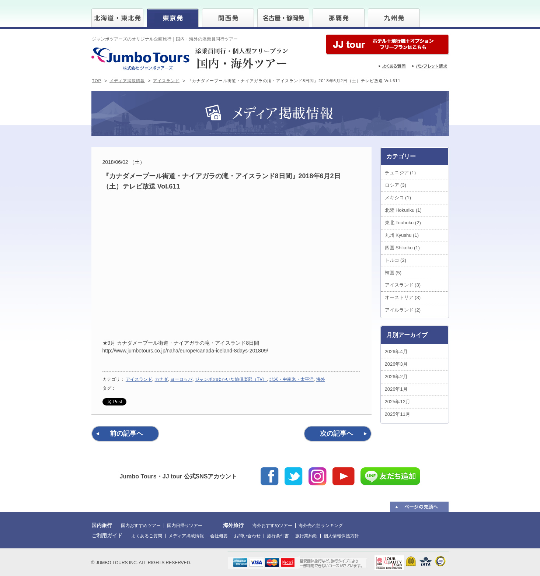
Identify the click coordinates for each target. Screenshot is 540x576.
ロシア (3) (396, 185)
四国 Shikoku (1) (402, 247)
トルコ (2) (396, 260)
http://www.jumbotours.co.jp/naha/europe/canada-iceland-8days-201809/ (185, 351)
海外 (320, 379)
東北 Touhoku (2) (403, 222)
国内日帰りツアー (184, 525)
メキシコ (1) (398, 197)
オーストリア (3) (403, 297)
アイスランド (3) (403, 285)
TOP (96, 80)
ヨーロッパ (181, 379)
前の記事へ (126, 433)
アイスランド (166, 80)
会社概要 (219, 535)
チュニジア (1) (400, 172)
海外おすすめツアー (272, 525)
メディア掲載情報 (127, 80)
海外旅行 (233, 525)
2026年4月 (396, 351)
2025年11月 (397, 414)
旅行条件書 (278, 535)
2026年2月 (396, 376)
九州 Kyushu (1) (402, 235)
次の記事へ (336, 433)
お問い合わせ (247, 535)
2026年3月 (396, 364)
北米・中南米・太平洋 (291, 379)
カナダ (161, 379)
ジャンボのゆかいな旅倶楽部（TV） (231, 379)
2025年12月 (397, 401)
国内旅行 (101, 525)
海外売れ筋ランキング (321, 525)
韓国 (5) (393, 272)
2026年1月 (396, 389)
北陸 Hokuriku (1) (403, 210)
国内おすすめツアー (141, 525)
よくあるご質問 (146, 535)
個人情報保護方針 (341, 535)
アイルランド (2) (403, 310)
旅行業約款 (306, 535)
